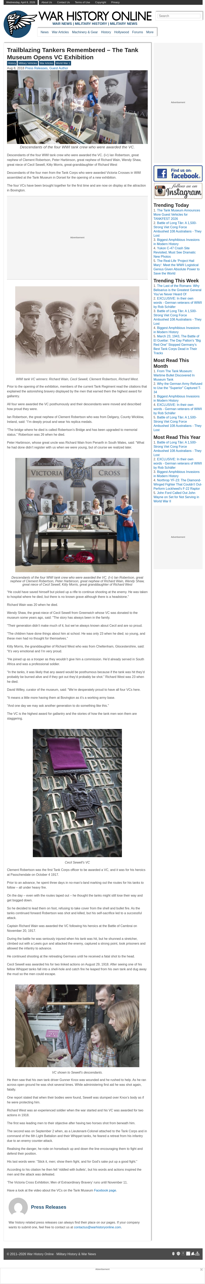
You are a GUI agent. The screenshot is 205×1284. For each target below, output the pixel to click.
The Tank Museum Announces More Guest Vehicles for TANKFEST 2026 (177, 214)
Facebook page (105, 1190)
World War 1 (63, 63)
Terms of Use (82, 2)
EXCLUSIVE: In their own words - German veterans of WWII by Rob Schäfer (178, 303)
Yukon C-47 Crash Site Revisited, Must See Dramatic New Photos (175, 252)
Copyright (100, 2)
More (150, 32)
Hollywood (121, 32)
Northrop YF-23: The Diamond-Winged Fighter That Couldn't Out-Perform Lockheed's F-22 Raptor (178, 484)
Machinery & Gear (85, 32)
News (45, 32)
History (106, 32)
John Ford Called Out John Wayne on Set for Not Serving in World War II (176, 497)
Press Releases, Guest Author (46, 68)
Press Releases (48, 1207)
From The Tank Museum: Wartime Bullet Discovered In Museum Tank (174, 375)
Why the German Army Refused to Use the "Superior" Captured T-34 (178, 388)
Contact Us (63, 2)
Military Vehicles (28, 63)
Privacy (115, 2)
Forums (137, 32)
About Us (46, 2)
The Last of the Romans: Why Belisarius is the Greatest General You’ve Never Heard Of (177, 290)
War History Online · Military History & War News (61, 1254)
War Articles (60, 32)
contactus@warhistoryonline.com (97, 1227)
